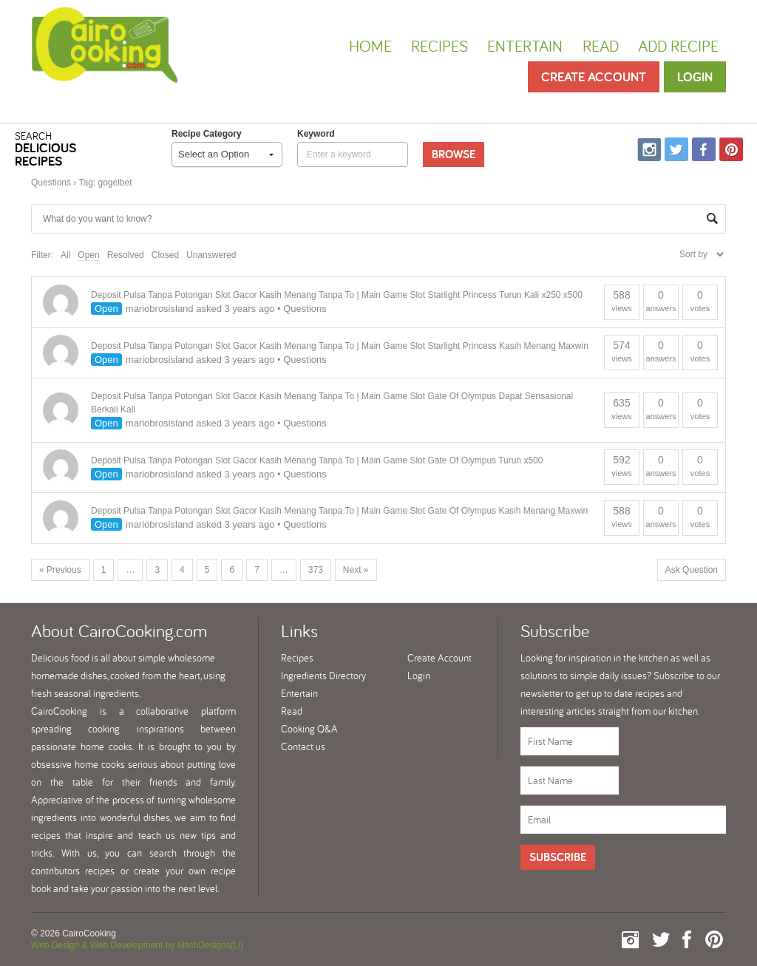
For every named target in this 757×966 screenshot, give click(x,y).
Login (695, 76)
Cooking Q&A (309, 728)
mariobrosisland (160, 308)
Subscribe (557, 857)
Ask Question (691, 570)
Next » (356, 570)
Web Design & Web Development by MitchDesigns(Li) (137, 945)
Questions (51, 182)
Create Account (593, 76)
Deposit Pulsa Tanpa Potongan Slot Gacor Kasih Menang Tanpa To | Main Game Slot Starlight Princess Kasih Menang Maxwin (339, 346)
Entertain (525, 45)
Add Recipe (678, 45)
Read (601, 45)
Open (88, 255)
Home (370, 45)
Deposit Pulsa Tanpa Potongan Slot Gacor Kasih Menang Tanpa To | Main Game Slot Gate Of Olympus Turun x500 (317, 460)
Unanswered (211, 255)
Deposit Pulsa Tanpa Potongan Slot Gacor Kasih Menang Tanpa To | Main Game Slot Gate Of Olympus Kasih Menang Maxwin (339, 511)
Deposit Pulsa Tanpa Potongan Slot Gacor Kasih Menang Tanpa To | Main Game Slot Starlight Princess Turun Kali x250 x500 (337, 295)
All (65, 255)
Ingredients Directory (323, 675)
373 (315, 570)
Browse (453, 154)
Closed (165, 255)
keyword (316, 134)
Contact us (303, 746)
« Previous (60, 570)
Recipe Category (207, 134)
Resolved (125, 255)
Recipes (439, 45)
